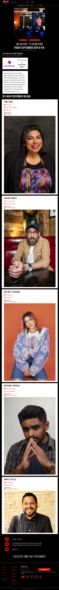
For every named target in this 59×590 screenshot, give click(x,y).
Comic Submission (15, 580)
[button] (32, 2)
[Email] (36, 577)
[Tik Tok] (40, 577)
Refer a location (14, 575)
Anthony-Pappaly (10, 395)
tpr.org (16, 91)
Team (3, 575)
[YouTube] (23, 577)
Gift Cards (14, 567)
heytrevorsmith (9, 208)
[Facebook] (31, 577)
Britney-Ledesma (10, 301)
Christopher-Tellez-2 (11, 489)
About (4, 567)
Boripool (7, 114)
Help (3, 572)
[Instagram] (27, 577)
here (23, 55)
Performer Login (14, 570)
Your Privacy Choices (6, 579)
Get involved (15, 584)
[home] (6, 2)
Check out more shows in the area (29, 5)
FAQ (3, 569)
